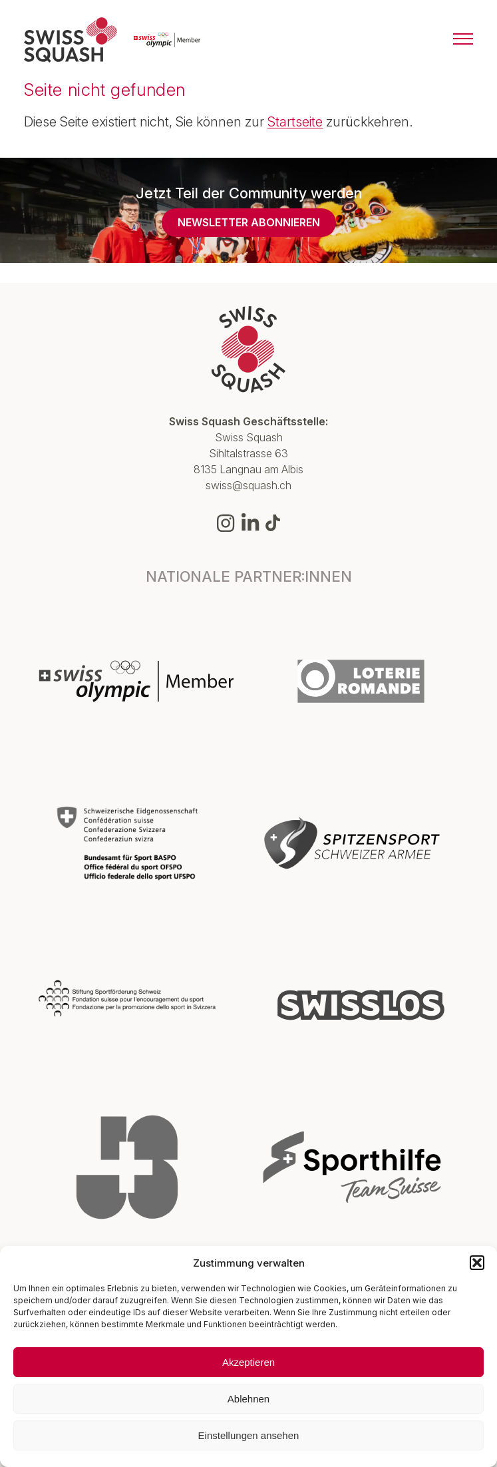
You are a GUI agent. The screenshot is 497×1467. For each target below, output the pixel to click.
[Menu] (463, 40)
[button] (477, 1262)
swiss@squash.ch (248, 485)
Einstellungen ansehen (248, 1435)
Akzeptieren (248, 1362)
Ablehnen (248, 1398)
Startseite (295, 122)
